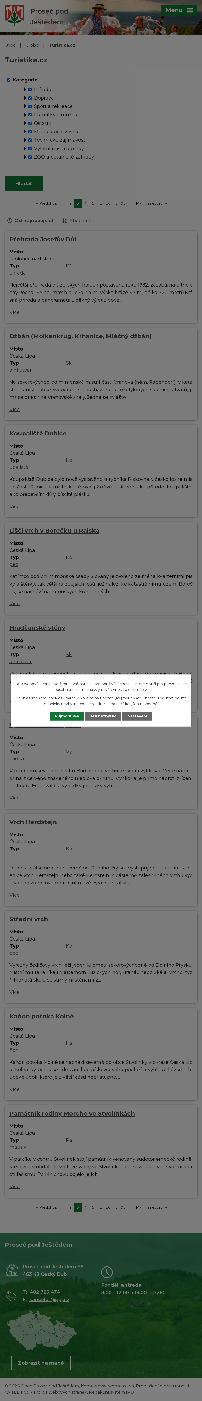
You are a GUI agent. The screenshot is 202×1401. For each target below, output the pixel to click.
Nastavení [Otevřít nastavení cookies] (139, 716)
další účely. (138, 689)
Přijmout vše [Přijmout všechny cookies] (65, 716)
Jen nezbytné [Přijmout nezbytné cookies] (103, 716)
